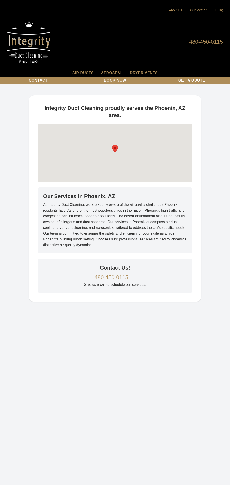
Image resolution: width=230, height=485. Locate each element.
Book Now (115, 80)
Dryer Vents (144, 73)
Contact (38, 80)
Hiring (219, 10)
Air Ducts (83, 73)
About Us (175, 10)
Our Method (198, 10)
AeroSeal (112, 73)
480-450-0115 (206, 42)
